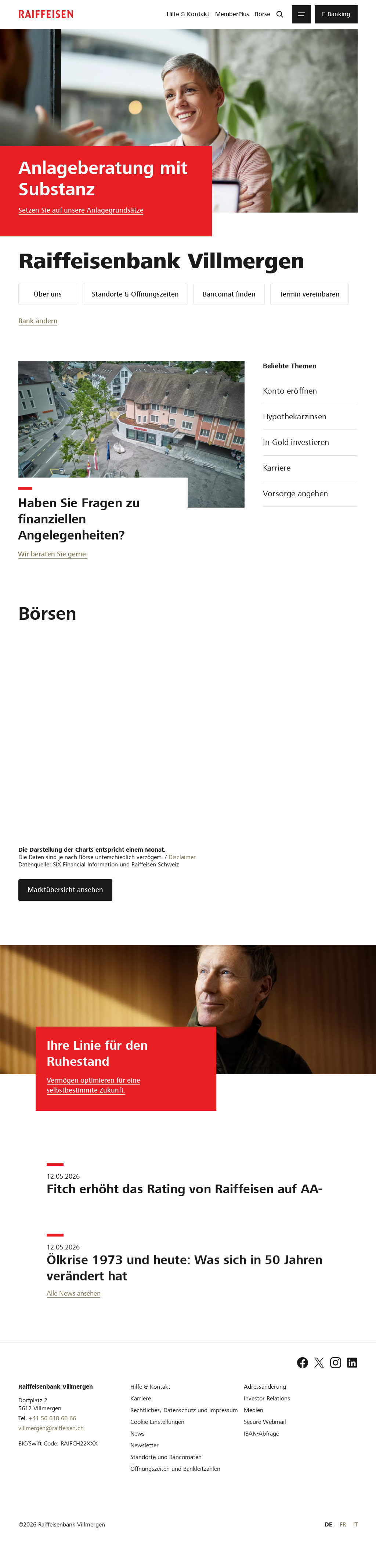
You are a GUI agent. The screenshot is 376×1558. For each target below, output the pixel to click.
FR (343, 1524)
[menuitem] (188, 14)
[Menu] (301, 14)
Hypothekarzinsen (310, 417)
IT (355, 1524)
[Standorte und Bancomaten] (166, 1457)
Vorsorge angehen (310, 494)
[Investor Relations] (267, 1398)
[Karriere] (140, 1398)
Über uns (48, 294)
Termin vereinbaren (309, 294)
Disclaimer (182, 857)
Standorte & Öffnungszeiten (135, 294)
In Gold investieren (310, 443)
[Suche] (279, 14)
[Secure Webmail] (265, 1421)
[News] (137, 1433)
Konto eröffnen (310, 391)
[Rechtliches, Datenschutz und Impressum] (184, 1410)
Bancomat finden (229, 294)
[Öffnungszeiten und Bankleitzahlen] (175, 1468)
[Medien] (253, 1410)
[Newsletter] (144, 1445)
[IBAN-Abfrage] (261, 1433)
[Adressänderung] (265, 1386)
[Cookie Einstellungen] (157, 1421)
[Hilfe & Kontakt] (150, 1386)
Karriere (310, 468)
